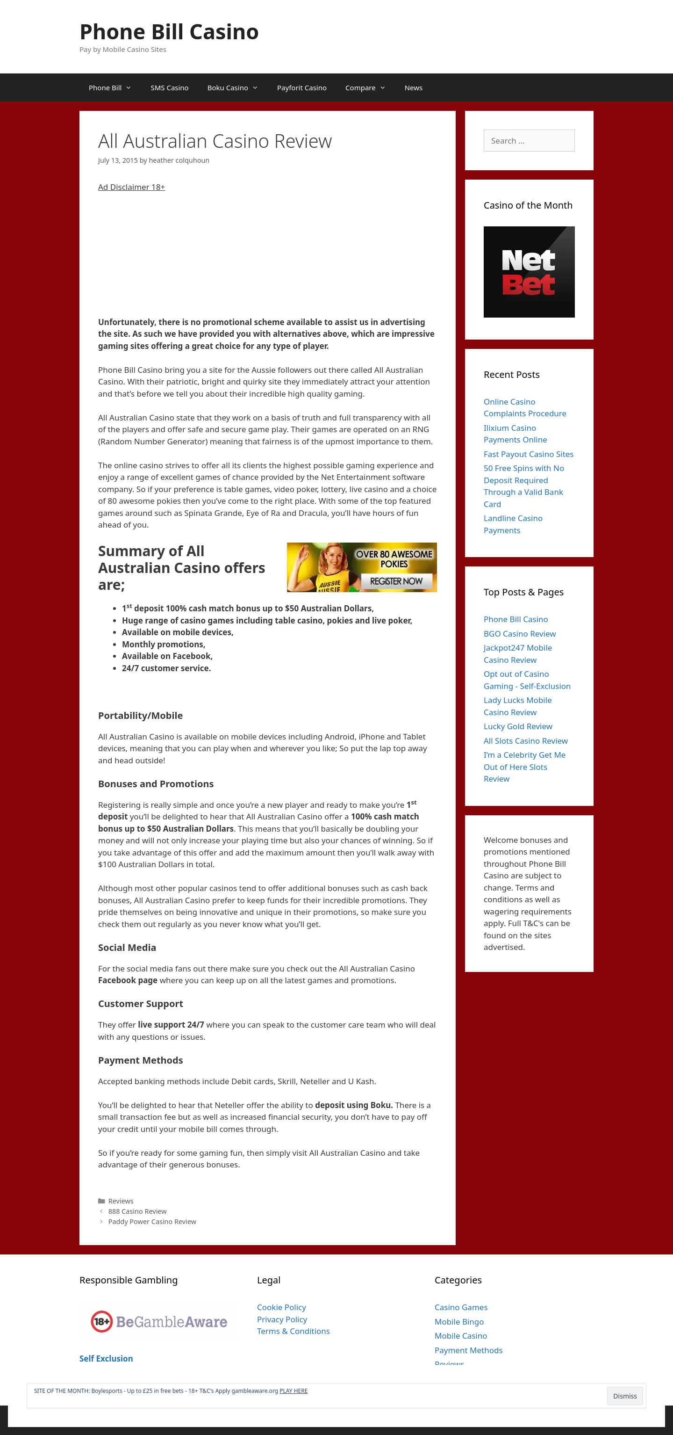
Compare (370, 87)
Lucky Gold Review (518, 726)
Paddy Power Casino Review (152, 1221)
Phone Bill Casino (169, 31)
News (414, 87)
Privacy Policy (282, 1319)
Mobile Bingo (459, 1321)
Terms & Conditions (293, 1331)
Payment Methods (469, 1350)
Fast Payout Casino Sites (529, 454)
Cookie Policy (281, 1307)
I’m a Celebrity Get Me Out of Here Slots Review (525, 766)
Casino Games (461, 1307)
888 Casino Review (137, 1211)
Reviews (121, 1200)
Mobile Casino (461, 1335)
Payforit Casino (302, 87)
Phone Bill (115, 87)
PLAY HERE (293, 1391)
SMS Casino (169, 87)
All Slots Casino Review (526, 740)
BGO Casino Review (520, 633)
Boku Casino (238, 87)
